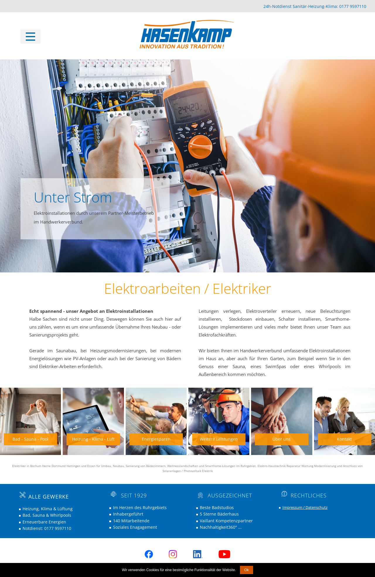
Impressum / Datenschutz (305, 507)
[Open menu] (30, 37)
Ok (246, 570)
